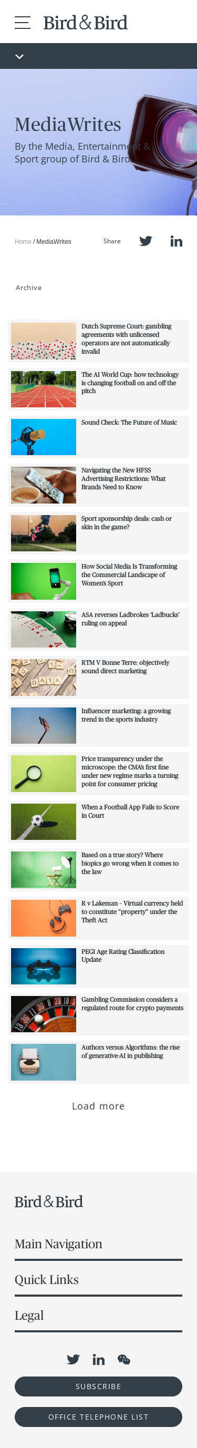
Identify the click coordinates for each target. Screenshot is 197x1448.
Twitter (145, 241)
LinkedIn (176, 241)
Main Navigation (58, 1244)
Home (23, 241)
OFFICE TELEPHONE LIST (98, 1417)
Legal (29, 1315)
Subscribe (99, 1386)
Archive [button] (29, 287)
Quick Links (47, 1279)
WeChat (124, 1359)
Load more (98, 1106)
